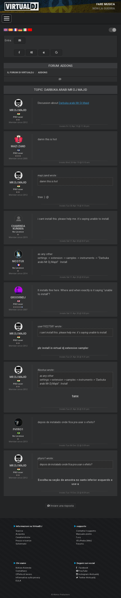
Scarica (19, 531)
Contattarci (21, 571)
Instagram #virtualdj (87, 574)
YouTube (81, 571)
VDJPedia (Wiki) (84, 540)
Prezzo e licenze (23, 540)
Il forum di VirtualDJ (20, 72)
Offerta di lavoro (24, 574)
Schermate (21, 543)
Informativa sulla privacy (28, 577)
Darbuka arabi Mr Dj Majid (74, 102)
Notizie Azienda (23, 567)
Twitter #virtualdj (85, 577)
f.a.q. (78, 537)
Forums (80, 543)
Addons (42, 72)
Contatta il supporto (86, 531)
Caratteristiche (23, 537)
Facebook (82, 567)
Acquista (20, 534)
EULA (18, 580)
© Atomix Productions (60, 594)
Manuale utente (84, 534)
